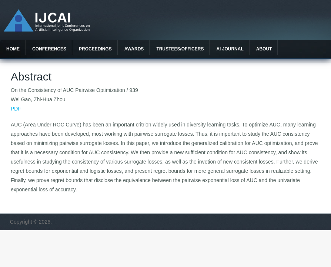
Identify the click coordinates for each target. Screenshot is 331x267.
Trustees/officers (180, 49)
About (264, 49)
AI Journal (229, 49)
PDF (16, 109)
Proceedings (95, 49)
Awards (134, 49)
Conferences (49, 49)
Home (13, 49)
